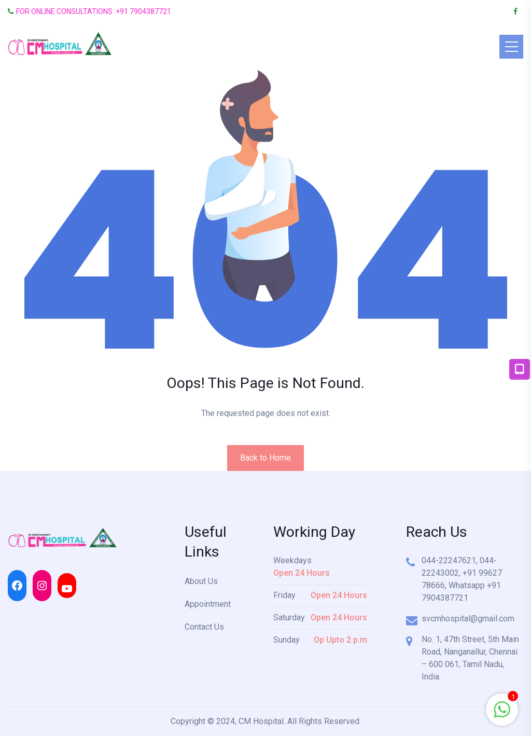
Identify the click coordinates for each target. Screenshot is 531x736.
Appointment (208, 604)
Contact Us (204, 627)
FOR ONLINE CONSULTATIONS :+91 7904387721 (89, 11)
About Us (201, 581)
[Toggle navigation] (511, 47)
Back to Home (265, 458)
